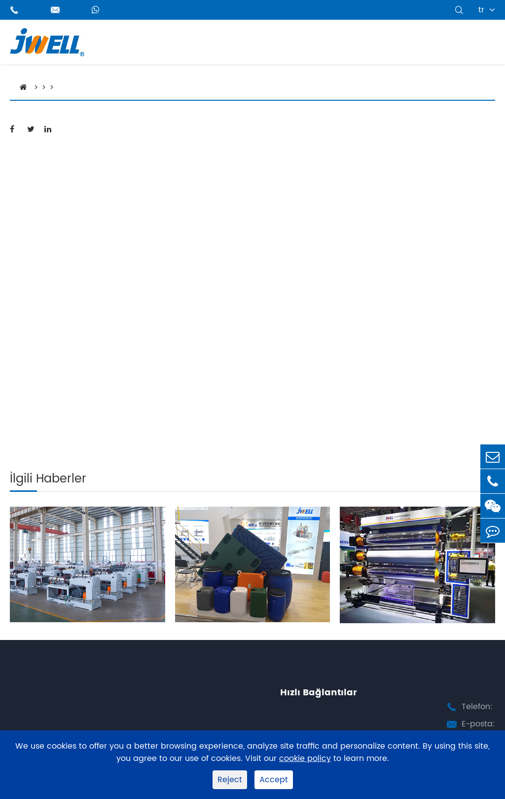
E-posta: (478, 724)
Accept (273, 779)
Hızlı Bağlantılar (318, 692)
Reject (229, 779)
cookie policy (305, 759)
